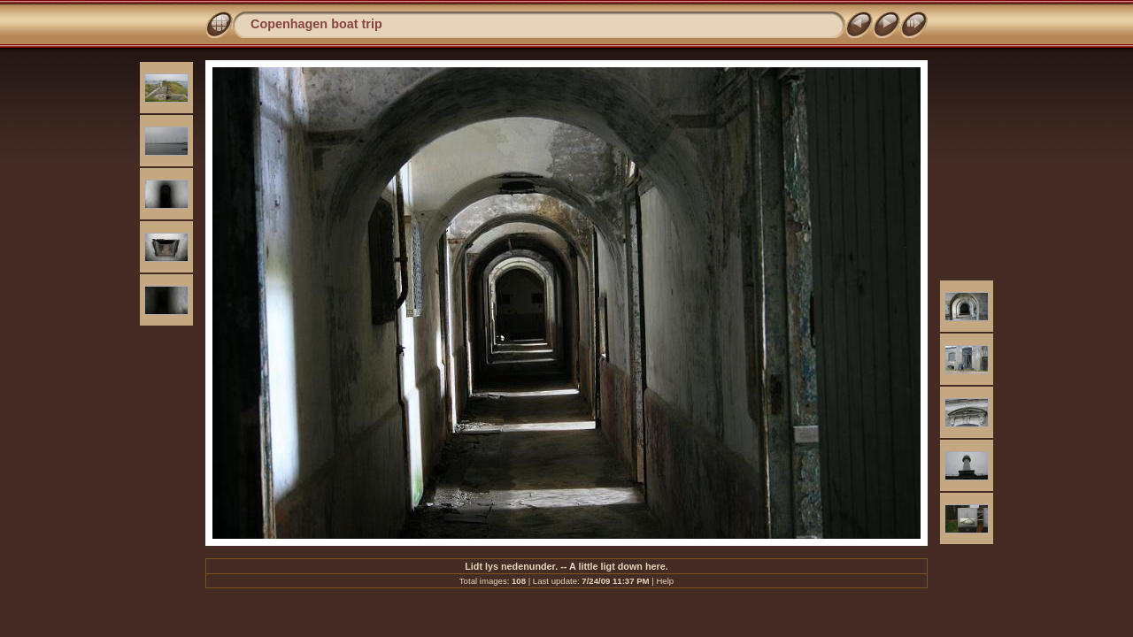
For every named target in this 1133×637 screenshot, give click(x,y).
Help (665, 581)
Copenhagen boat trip (316, 24)
